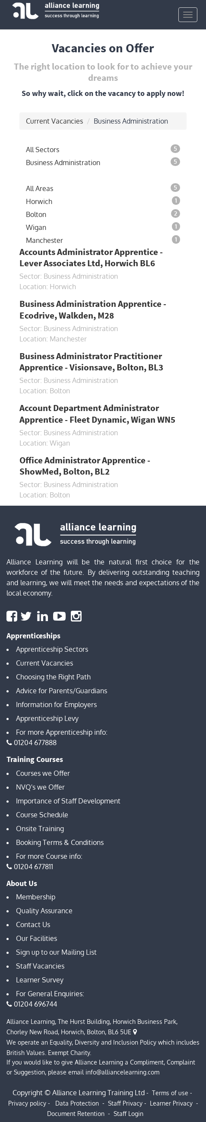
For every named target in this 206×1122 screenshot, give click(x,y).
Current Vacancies (54, 121)
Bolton (103, 214)
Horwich (103, 201)
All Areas (103, 188)
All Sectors (103, 149)
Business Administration (103, 162)
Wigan (103, 227)
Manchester (103, 240)
